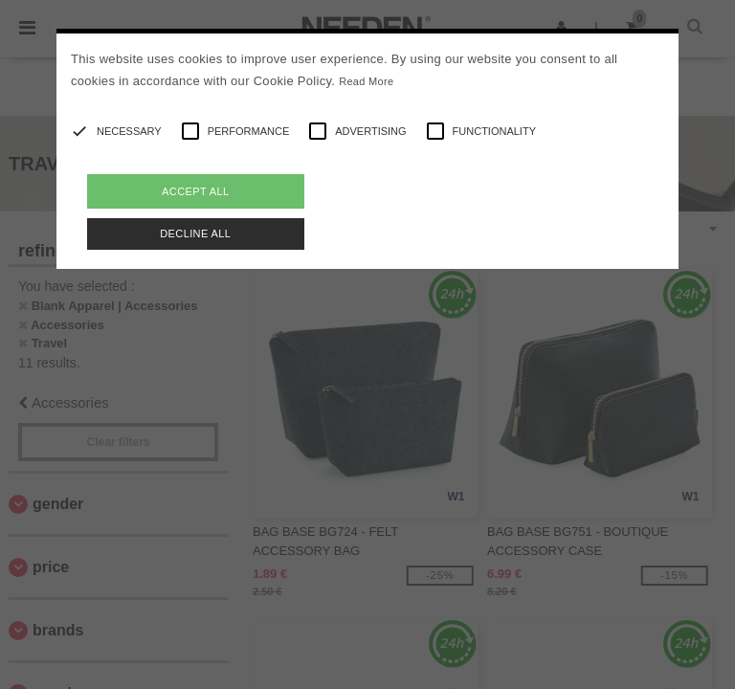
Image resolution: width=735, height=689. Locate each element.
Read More (366, 81)
